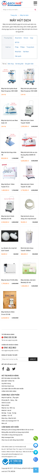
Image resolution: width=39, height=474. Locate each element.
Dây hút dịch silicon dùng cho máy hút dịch (28, 217)
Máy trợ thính (5, 405)
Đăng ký (33, 359)
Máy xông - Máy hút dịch (9, 418)
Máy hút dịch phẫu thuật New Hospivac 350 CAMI (29, 90)
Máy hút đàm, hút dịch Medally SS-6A (28, 281)
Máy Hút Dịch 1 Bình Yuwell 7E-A (7, 185)
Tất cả (4, 64)
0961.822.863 (9, 347)
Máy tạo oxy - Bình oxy (8, 408)
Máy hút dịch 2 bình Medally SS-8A (7, 217)
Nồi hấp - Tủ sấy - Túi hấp (9, 413)
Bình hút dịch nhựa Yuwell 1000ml (27, 249)
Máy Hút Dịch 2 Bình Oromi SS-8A (7, 313)
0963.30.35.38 (9, 337)
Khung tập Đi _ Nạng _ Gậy (9, 400)
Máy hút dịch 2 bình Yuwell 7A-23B (27, 185)
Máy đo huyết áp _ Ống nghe (10, 397)
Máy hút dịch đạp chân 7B (8, 154)
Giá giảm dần (29, 64)
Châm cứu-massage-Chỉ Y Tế (10, 421)
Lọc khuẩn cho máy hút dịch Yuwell (9, 249)
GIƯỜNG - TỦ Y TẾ (7, 415)
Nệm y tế (4, 423)
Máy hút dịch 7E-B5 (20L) (9, 280)
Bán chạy (11, 64)
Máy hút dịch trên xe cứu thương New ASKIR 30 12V (29, 155)
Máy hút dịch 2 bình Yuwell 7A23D (27, 122)
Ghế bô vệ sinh (6, 402)
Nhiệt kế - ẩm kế (6, 410)
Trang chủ (14, 15)
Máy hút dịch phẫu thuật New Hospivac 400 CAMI (9, 90)
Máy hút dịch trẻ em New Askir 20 (9, 122)
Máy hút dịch (24, 15)
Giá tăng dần (19, 64)
